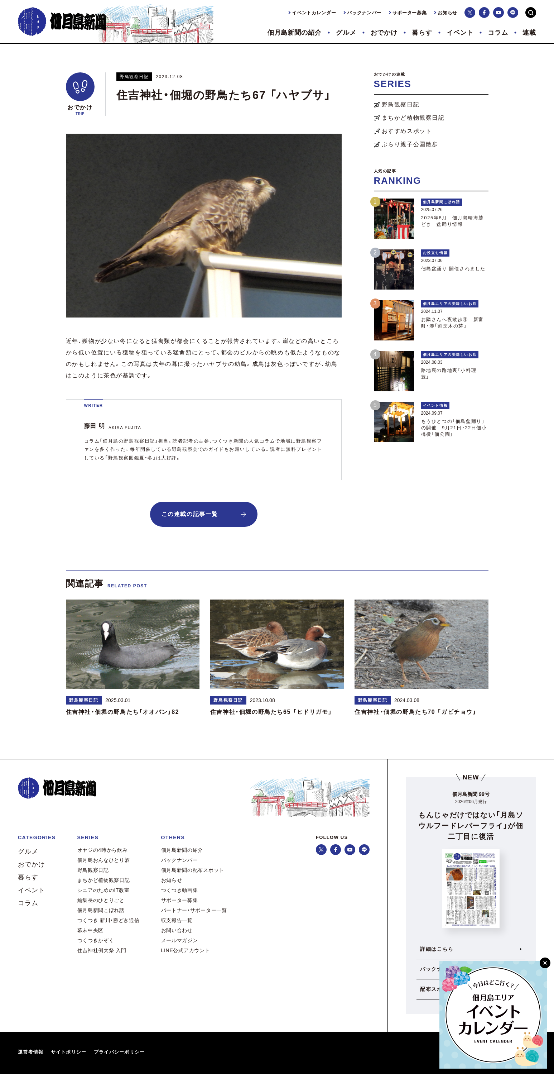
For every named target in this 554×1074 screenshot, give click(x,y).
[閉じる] (545, 963)
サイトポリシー (69, 1052)
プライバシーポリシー (119, 1052)
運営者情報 (31, 1052)
